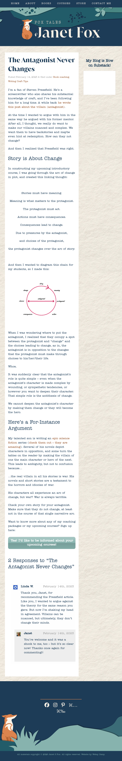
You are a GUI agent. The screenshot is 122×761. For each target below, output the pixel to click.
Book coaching (61, 77)
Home (15, 4)
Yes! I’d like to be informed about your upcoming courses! (42, 542)
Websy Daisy (98, 755)
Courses (64, 4)
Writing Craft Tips (18, 81)
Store (81, 4)
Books (46, 4)
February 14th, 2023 (58, 586)
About (30, 4)
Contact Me (101, 4)
